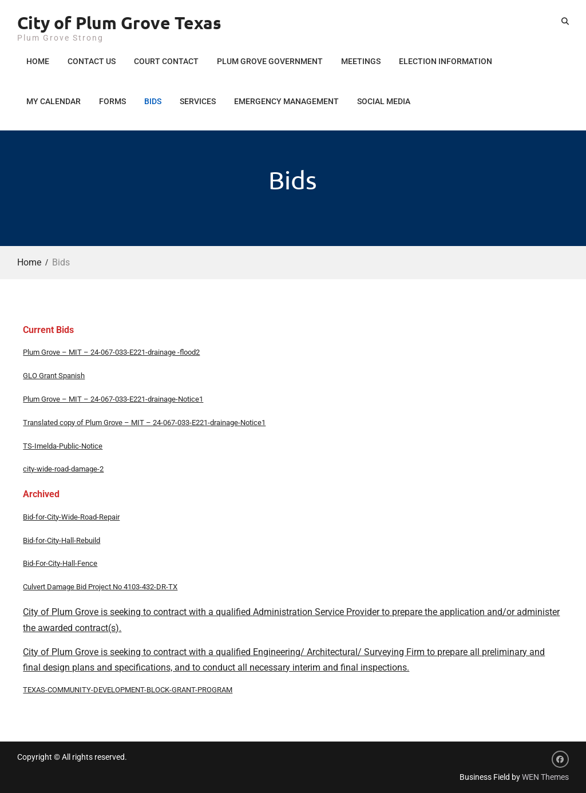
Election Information (445, 61)
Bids (152, 101)
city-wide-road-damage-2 (63, 469)
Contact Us (92, 61)
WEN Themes (545, 777)
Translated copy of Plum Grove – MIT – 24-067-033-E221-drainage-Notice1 (144, 422)
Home (37, 61)
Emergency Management (286, 101)
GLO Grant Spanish (54, 375)
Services (198, 101)
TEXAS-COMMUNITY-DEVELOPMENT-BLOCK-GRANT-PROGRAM (127, 689)
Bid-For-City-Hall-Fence (60, 563)
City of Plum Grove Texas (119, 22)
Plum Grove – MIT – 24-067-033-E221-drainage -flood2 (111, 352)
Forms (112, 101)
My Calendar (53, 101)
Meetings (361, 61)
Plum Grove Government (270, 61)
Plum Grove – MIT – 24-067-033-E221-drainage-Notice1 (113, 399)
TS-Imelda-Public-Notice (62, 446)
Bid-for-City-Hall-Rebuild (61, 540)
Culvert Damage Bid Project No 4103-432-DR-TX (100, 586)
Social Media (383, 101)
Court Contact (166, 61)
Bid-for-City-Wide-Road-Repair (71, 517)
